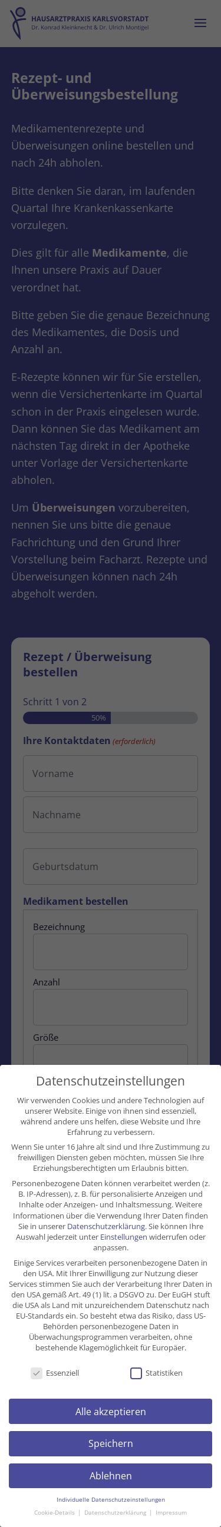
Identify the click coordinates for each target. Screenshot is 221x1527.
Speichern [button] (110, 1443)
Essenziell (55, 1372)
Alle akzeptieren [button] (110, 1411)
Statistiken (156, 1372)
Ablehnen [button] (111, 1475)
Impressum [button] (171, 1512)
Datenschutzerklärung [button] (116, 1512)
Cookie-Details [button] (55, 1512)
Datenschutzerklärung (106, 1226)
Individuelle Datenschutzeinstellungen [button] (111, 1499)
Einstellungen (123, 1236)
